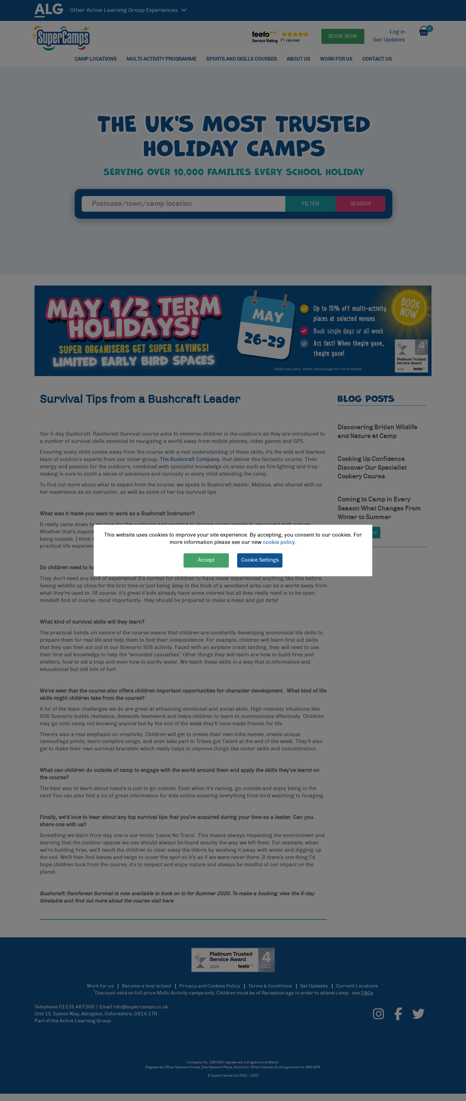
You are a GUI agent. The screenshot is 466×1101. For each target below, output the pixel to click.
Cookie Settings (260, 560)
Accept (206, 560)
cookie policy (279, 542)
